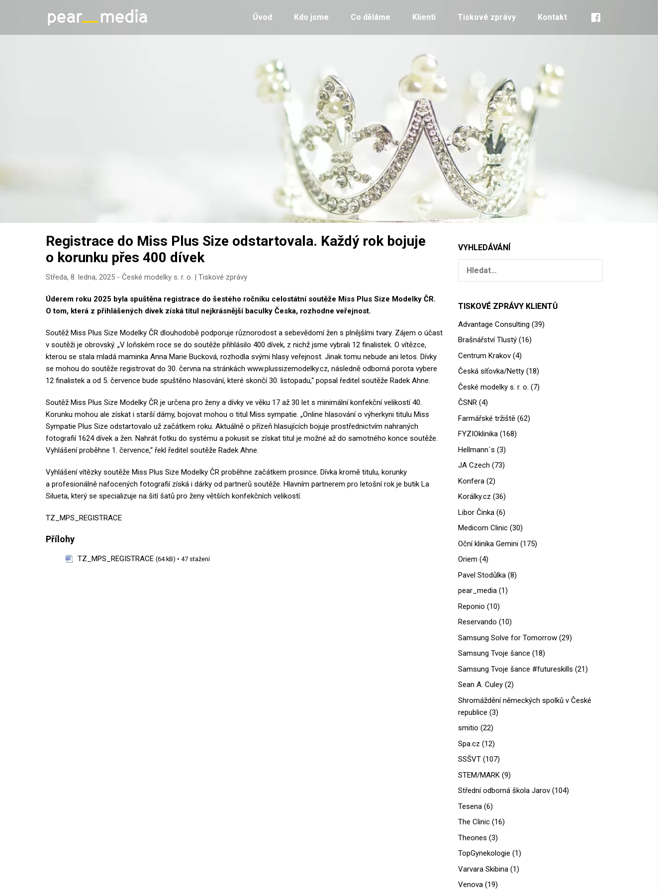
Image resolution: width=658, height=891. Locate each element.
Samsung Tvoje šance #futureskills (515, 669)
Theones (472, 837)
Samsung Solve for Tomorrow (507, 637)
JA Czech (474, 465)
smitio (468, 727)
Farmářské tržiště (486, 418)
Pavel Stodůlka (482, 575)
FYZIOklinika (478, 433)
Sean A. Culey (480, 684)
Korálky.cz (474, 496)
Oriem (467, 559)
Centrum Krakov (484, 355)
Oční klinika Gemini (488, 543)
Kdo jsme (311, 17)
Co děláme (370, 17)
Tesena (470, 806)
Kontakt (552, 17)
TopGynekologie (484, 853)
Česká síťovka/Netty (491, 371)
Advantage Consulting (494, 324)
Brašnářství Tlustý (487, 339)
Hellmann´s (476, 449)
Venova (470, 884)
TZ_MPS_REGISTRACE (84, 517)
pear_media (477, 590)
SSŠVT (469, 759)
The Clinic (474, 821)
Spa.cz (469, 743)
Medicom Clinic (483, 527)
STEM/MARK (479, 775)
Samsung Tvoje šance (494, 653)
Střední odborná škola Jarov (504, 790)
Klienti (424, 17)
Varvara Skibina (483, 869)
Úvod (262, 17)
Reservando (477, 621)
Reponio (471, 606)
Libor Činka (476, 512)
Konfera (471, 481)
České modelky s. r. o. (157, 277)
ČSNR (467, 402)
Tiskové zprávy (487, 17)
